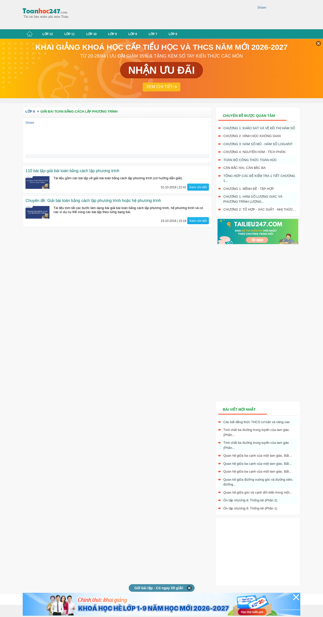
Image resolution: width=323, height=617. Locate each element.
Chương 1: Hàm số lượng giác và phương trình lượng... (252, 199)
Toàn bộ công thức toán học (250, 160)
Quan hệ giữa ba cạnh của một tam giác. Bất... (257, 455)
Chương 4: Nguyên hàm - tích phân (254, 152)
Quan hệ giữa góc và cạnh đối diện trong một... (257, 492)
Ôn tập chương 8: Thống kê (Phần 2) (250, 500)
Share (261, 7)
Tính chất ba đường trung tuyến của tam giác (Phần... (256, 432)
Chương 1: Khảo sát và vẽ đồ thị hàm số (259, 128)
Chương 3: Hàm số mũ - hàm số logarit (258, 144)
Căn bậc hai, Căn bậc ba (244, 168)
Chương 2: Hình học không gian (252, 136)
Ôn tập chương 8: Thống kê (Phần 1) (250, 508)
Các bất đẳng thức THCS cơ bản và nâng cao (256, 422)
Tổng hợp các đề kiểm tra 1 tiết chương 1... (259, 178)
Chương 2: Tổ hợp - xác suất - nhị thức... (259, 209)
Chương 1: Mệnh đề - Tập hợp (248, 189)
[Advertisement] (165, 14)
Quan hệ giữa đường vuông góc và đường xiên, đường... (258, 482)
